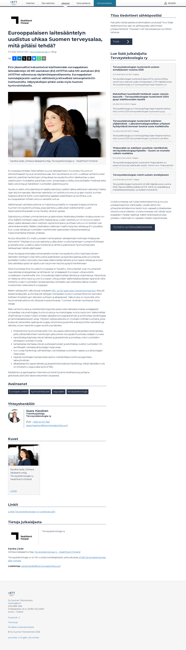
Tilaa (121, 42)
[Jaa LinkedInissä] (19, 58)
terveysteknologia (77, 391)
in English (22, 637)
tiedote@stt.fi (14, 603)
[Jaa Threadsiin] (29, 58)
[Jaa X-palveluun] (24, 58)
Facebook (12, 617)
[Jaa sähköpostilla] (44, 58)
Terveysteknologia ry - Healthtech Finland (57, 552)
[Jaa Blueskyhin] (34, 58)
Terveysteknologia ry (40, 52)
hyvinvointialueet (40, 391)
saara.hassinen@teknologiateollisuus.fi (47, 425)
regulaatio (58, 391)
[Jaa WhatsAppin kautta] (39, 58)
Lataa (13, 491)
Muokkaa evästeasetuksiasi (21, 627)
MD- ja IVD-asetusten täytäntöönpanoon (74, 290)
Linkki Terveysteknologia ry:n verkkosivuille (31, 511)
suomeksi (12, 637)
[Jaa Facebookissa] (14, 58)
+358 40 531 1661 (41, 422)
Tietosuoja (13, 622)
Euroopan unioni (18, 391)
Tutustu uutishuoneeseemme (132, 227)
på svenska (33, 637)
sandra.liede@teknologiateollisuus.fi (41, 566)
